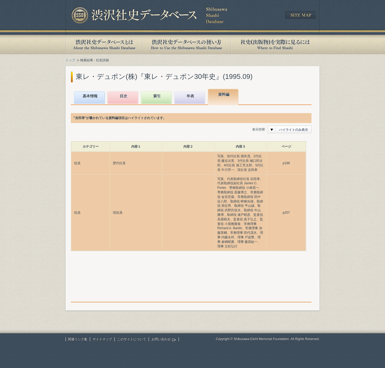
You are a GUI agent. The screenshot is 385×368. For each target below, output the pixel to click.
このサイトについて (131, 339)
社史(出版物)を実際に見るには (275, 44)
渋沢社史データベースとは (104, 44)
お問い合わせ (161, 339)
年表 (190, 96)
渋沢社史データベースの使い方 (186, 44)
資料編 (223, 94)
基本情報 (90, 96)
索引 (157, 96)
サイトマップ (102, 339)
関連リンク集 (77, 339)
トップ (70, 60)
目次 (123, 96)
